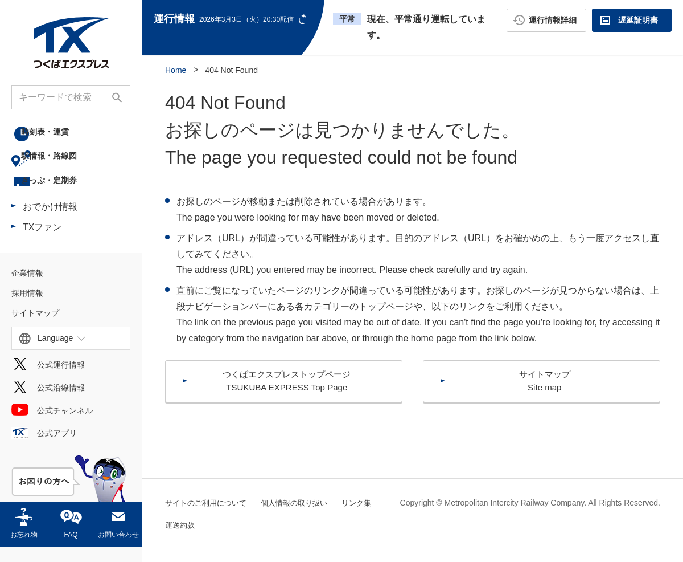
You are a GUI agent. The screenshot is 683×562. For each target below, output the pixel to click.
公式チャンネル (65, 425)
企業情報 (27, 287)
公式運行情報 (61, 379)
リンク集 (181, 525)
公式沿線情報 (61, 402)
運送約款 (227, 525)
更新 (303, 19)
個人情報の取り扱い (303, 502)
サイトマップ (35, 327)
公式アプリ (57, 448)
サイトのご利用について (209, 502)
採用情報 (27, 307)
